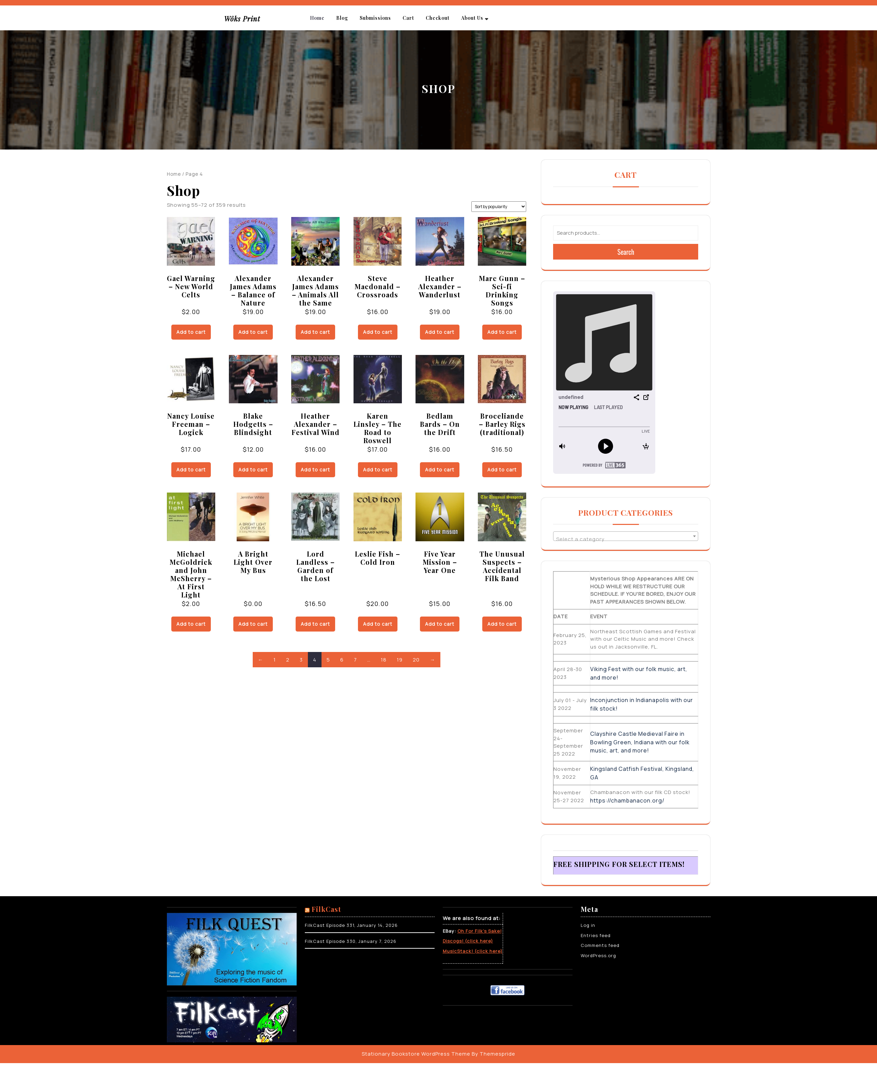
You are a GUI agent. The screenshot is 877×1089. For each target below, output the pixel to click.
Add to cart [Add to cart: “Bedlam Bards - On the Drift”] (439, 469)
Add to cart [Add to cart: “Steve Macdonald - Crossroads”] (377, 332)
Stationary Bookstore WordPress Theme (416, 1053)
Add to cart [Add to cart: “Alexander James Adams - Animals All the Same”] (315, 332)
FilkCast (326, 909)
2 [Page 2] (287, 659)
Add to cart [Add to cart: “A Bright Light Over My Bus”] (253, 624)
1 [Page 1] (274, 659)
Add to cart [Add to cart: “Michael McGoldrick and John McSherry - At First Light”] (191, 624)
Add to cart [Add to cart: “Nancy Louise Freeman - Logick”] (191, 469)
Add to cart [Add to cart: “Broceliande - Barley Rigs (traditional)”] (502, 469)
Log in (588, 925)
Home (317, 18)
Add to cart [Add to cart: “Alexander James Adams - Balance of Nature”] (253, 332)
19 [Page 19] (400, 659)
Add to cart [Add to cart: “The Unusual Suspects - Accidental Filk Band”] (502, 624)
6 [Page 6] (342, 659)
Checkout (438, 18)
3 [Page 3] (301, 659)
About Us (472, 18)
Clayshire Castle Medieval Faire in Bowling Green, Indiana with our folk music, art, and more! (640, 742)
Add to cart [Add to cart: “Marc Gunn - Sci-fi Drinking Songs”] (502, 332)
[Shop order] (498, 206)
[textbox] (625, 539)
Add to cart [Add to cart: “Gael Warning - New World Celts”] (191, 332)
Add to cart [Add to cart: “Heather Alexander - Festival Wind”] (315, 469)
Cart (408, 18)
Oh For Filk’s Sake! (479, 931)
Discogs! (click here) (468, 941)
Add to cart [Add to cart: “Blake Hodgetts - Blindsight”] (253, 469)
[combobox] (625, 536)
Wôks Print (242, 18)
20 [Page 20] (416, 659)
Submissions (375, 18)
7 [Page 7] (355, 659)
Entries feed (596, 935)
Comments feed (600, 945)
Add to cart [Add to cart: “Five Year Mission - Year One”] (439, 624)
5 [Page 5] (328, 659)
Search (626, 252)
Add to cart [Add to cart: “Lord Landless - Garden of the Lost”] (315, 624)
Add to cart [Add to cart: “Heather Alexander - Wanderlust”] (439, 332)
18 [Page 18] (384, 659)
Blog (342, 18)
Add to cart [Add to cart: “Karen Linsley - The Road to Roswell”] (377, 469)
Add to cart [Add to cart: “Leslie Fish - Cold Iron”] (377, 624)
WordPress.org (598, 955)
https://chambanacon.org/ (627, 800)
